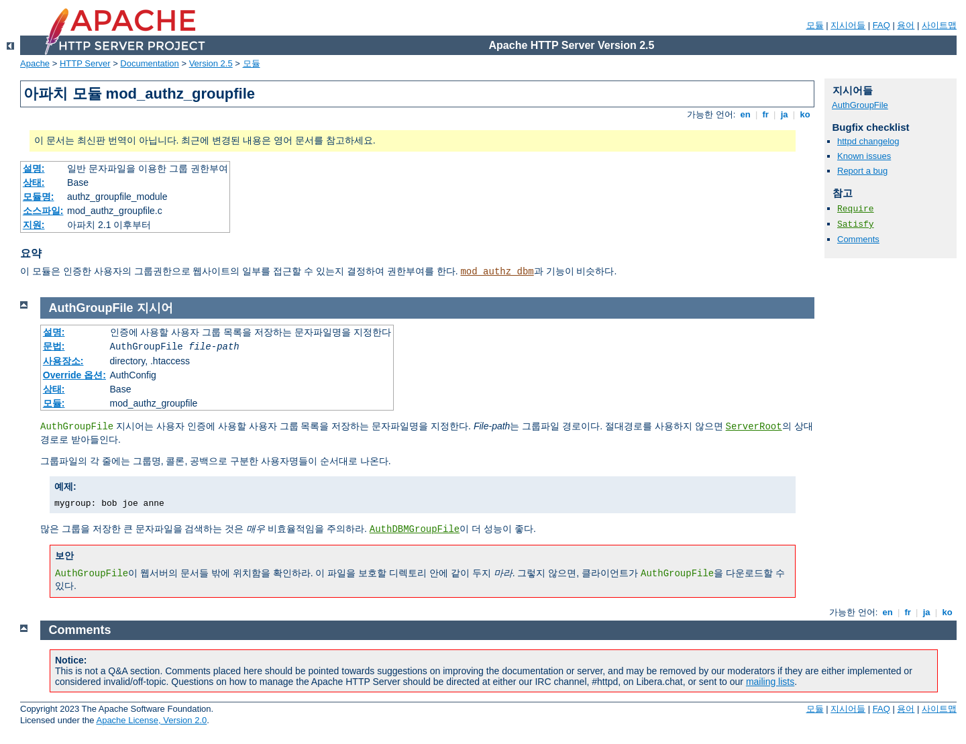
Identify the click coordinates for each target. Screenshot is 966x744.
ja (784, 114)
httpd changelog (868, 141)
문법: (54, 346)
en (745, 114)
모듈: (54, 403)
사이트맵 (939, 25)
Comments (858, 239)
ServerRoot (754, 426)
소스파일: (43, 210)
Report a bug (862, 171)
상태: (34, 182)
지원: (34, 224)
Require (855, 209)
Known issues (864, 156)
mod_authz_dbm (496, 271)
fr (765, 114)
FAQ (881, 25)
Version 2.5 (211, 63)
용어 (905, 25)
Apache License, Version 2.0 (151, 720)
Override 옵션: (74, 375)
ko (805, 114)
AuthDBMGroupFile (415, 529)
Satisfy (855, 224)
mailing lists (770, 681)
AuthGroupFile (860, 105)
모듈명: (38, 196)
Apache (35, 63)
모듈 (815, 25)
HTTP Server (85, 63)
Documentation (149, 63)
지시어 (155, 308)
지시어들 (847, 25)
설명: (34, 168)
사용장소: (63, 361)
